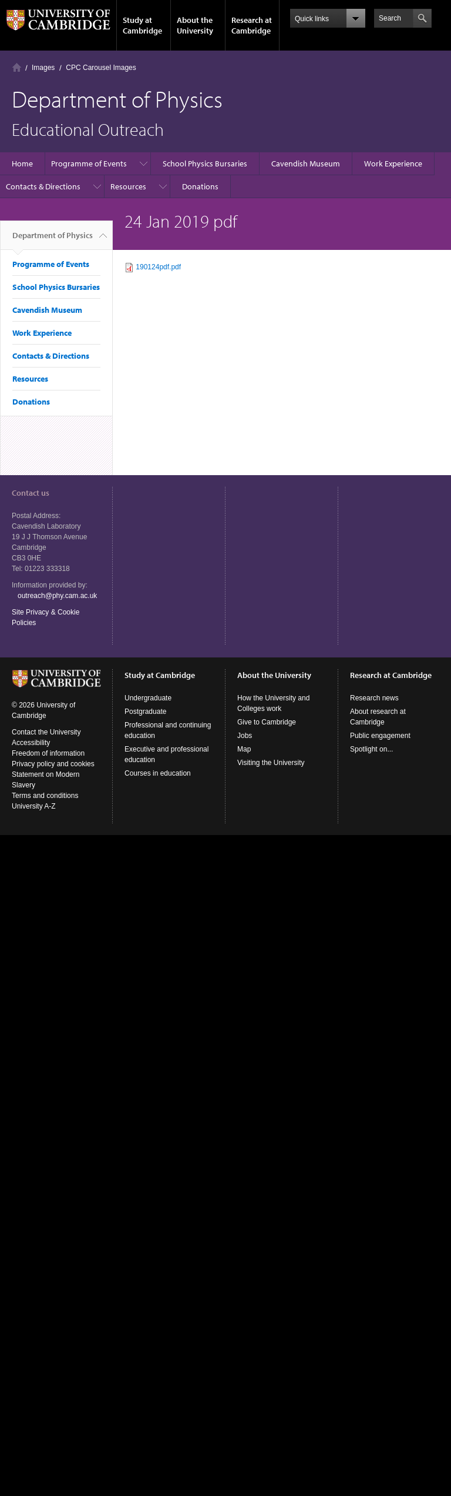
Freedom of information (48, 753)
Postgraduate (145, 711)
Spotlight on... (371, 749)
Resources (128, 186)
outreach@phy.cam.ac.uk (57, 596)
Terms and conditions (45, 796)
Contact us (30, 492)
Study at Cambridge (142, 25)
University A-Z (34, 806)
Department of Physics (52, 240)
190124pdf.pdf (158, 267)
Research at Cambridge (251, 25)
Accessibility (31, 743)
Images (43, 68)
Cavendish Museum (305, 163)
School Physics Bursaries (205, 163)
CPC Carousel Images (101, 68)
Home (17, 67)
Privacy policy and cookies (53, 764)
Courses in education (157, 773)
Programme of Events (89, 163)
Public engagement (380, 736)
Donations (200, 186)
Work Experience (393, 163)
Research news (374, 698)
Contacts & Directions (43, 186)
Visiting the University (271, 763)
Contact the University (46, 732)
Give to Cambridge (266, 722)
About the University (195, 25)
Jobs (244, 736)
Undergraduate (147, 698)
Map (244, 749)
